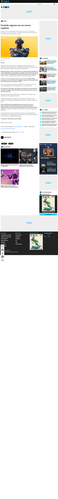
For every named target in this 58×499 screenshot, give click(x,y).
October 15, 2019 (19, 132)
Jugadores (4, 143)
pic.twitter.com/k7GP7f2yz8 (8, 128)
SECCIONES (3, 233)
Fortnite (11, 143)
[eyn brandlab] (46, 144)
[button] (2, 246)
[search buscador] (54, 4)
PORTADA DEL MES (34, 233)
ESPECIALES (18, 233)
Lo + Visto (45, 110)
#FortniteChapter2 (18, 126)
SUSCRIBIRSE (48, 214)
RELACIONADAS (7, 147)
